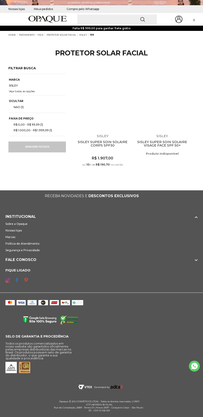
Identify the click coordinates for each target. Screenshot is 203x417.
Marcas (10, 237)
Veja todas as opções (22, 91)
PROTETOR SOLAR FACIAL (61, 34)
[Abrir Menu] (11, 19)
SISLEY (83, 34)
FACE (41, 34)
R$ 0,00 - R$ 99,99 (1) (26, 124)
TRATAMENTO (27, 34)
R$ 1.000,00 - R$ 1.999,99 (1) (31, 130)
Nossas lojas (16, 9)
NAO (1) (17, 107)
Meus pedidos (43, 9)
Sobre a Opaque (16, 224)
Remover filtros (37, 146)
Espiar (128, 73)
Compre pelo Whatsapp (80, 9)
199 (92, 34)
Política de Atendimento (22, 243)
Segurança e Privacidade (22, 250)
